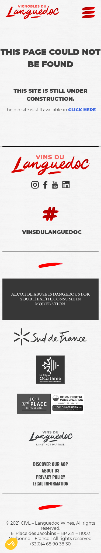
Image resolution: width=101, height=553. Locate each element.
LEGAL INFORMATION (50, 483)
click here (82, 109)
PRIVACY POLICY (50, 477)
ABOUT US (51, 470)
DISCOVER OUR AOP (50, 464)
